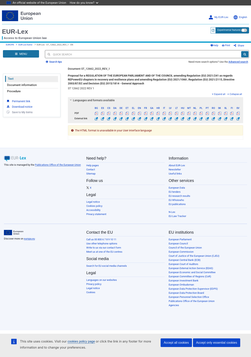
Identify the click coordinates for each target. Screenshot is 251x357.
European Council (178, 243)
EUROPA (10, 44)
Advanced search (238, 61)
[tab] (155, 100)
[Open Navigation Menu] (21, 54)
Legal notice (93, 201)
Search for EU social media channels (106, 265)
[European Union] (13, 232)
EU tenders (175, 191)
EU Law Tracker (177, 216)
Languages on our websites (101, 279)
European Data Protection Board (186, 292)
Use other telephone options (101, 243)
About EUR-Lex (177, 165)
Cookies (90, 292)
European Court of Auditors (183, 264)
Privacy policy (93, 284)
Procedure (14, 91)
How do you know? (84, 2)
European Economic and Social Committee (192, 272)
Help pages (92, 165)
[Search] (244, 54)
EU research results (179, 195)
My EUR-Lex (218, 17)
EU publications (177, 204)
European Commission (181, 251)
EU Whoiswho (176, 200)
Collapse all (234, 94)
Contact (90, 169)
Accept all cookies (176, 342)
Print (226, 45)
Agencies (174, 305)
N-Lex (172, 212)
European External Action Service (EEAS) (191, 268)
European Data (177, 187)
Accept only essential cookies (216, 342)
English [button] (240, 17)
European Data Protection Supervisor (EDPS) (193, 288)
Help (214, 45)
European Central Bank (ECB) (185, 259)
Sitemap (90, 173)
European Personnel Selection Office (189, 297)
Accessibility (93, 210)
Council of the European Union (185, 247)
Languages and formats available (92, 100)
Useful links (175, 173)
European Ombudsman (181, 284)
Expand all (218, 94)
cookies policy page (81, 341)
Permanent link (18, 101)
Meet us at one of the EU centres (104, 251)
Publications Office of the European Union (58, 164)
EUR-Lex (15, 31)
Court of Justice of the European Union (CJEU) (194, 255)
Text (11, 78)
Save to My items (19, 112)
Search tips (54, 61)
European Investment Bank (183, 280)
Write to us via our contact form (103, 247)
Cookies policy (94, 205)
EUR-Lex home (25, 44)
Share (239, 45)
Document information (22, 85)
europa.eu (29, 238)
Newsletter (175, 169)
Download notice (19, 106)
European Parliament (180, 239)
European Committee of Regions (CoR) (190, 276)
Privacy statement (96, 214)
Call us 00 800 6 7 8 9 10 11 (101, 239)
